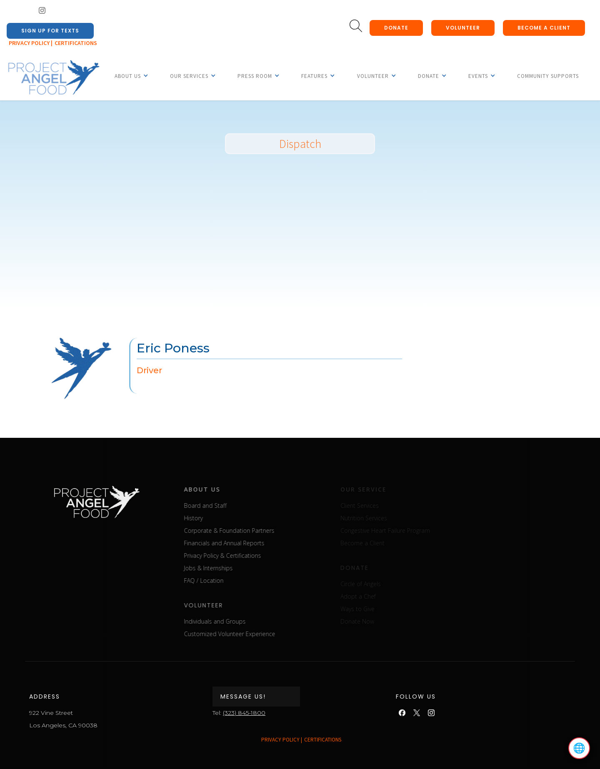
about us (224, 489)
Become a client (544, 27)
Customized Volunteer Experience (251, 634)
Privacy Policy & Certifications (244, 555)
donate (396, 27)
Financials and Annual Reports (246, 543)
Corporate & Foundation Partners (251, 530)
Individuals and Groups (237, 621)
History (215, 518)
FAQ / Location (225, 580)
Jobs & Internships (230, 568)
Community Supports (548, 76)
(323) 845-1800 (244, 713)
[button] (128, 76)
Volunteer (463, 27)
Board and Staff (227, 505)
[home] (53, 78)
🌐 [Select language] (579, 748)
